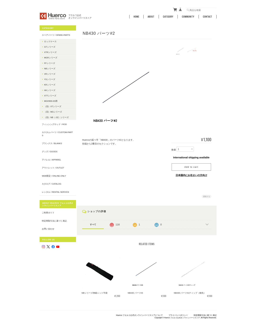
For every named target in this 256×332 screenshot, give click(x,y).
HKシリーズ (49, 89)
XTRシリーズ (50, 51)
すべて (94, 224)
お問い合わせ (48, 228)
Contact (207, 16)
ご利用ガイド (48, 212)
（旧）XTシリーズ (52, 106)
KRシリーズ (49, 84)
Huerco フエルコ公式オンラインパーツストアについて (139, 314)
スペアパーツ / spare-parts (56, 34)
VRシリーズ (49, 73)
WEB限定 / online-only (54, 175)
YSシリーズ (49, 78)
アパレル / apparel (51, 159)
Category (168, 16)
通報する (206, 196)
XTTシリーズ (50, 95)
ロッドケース (50, 40)
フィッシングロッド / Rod (54, 123)
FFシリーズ (49, 62)
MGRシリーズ (50, 57)
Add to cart (191, 166)
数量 (173, 149)
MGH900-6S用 (50, 100)
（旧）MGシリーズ (53, 111)
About (151, 16)
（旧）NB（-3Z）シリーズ (56, 116)
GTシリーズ (49, 46)
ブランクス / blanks (52, 143)
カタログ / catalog (51, 183)
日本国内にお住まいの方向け (191, 174)
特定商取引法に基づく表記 (54, 220)
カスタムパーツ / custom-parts (56, 133)
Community (188, 16)
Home (136, 16)
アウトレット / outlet (53, 167)
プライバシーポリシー (178, 314)
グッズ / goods (49, 151)
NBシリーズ (49, 68)
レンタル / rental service (55, 191)
